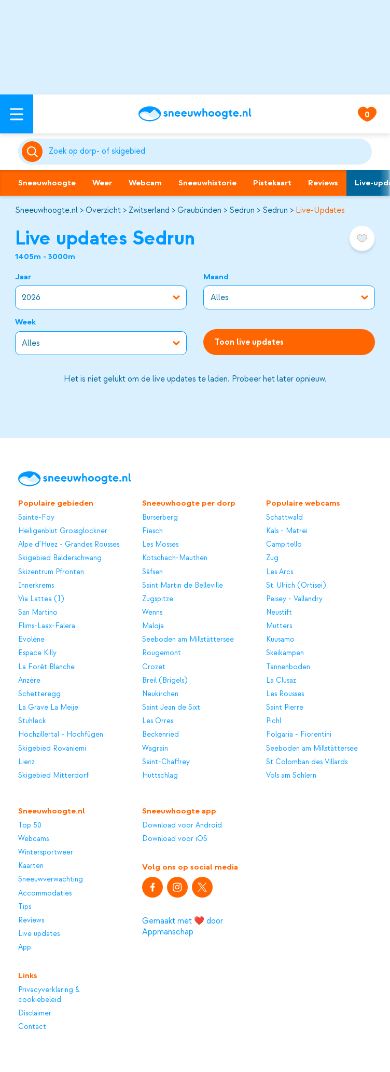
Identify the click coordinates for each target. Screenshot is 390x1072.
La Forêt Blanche (46, 666)
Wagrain (155, 748)
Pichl (273, 720)
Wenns (152, 612)
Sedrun (242, 210)
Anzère (29, 680)
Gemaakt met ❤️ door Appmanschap (182, 926)
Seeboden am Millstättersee (188, 639)
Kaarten (31, 865)
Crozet (153, 666)
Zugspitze (157, 598)
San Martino (38, 612)
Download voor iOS (174, 838)
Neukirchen (160, 693)
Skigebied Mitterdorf (53, 775)
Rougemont (161, 652)
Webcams (33, 838)
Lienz (26, 761)
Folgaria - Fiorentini (298, 734)
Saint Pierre (284, 707)
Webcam (145, 183)
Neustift (279, 612)
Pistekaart (272, 183)
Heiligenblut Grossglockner (62, 530)
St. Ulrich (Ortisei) (296, 585)
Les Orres (157, 720)
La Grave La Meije (48, 707)
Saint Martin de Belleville (182, 585)
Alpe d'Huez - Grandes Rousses (68, 544)
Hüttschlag (160, 775)
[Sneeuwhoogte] (195, 113)
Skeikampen (285, 652)
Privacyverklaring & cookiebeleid (49, 994)
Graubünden (199, 210)
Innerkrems (36, 585)
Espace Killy (37, 652)
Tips (24, 906)
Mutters (279, 625)
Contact (32, 1026)
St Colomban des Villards (306, 761)
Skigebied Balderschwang (60, 557)
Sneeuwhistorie (207, 183)
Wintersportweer (45, 852)
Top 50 (29, 825)
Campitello (284, 544)
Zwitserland (149, 210)
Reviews (323, 183)
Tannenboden (288, 666)
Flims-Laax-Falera (46, 625)
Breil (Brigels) (164, 680)
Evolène (31, 639)
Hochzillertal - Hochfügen (60, 734)
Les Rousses (285, 693)
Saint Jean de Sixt (171, 707)
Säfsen (152, 571)
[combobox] (208, 151)
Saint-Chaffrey (166, 761)
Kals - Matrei (287, 530)
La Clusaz (281, 680)
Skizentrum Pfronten (51, 571)
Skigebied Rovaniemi (52, 748)
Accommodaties (45, 893)
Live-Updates (320, 210)
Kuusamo (280, 639)
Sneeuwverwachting (50, 879)
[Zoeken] (208, 151)
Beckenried (160, 734)
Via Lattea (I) (41, 598)
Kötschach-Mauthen (174, 557)
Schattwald (284, 517)
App (24, 947)
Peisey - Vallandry (294, 598)
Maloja (153, 625)
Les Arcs (279, 571)
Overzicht (103, 210)
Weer (102, 183)
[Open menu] (16, 113)
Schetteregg (39, 693)
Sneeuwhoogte (47, 183)
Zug (272, 557)
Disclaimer (34, 1013)
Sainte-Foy (36, 517)
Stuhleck (32, 720)
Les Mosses (160, 544)
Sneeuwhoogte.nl (46, 210)
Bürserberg (160, 517)
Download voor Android (182, 825)
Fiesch (152, 530)
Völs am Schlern (291, 775)
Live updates (39, 933)
